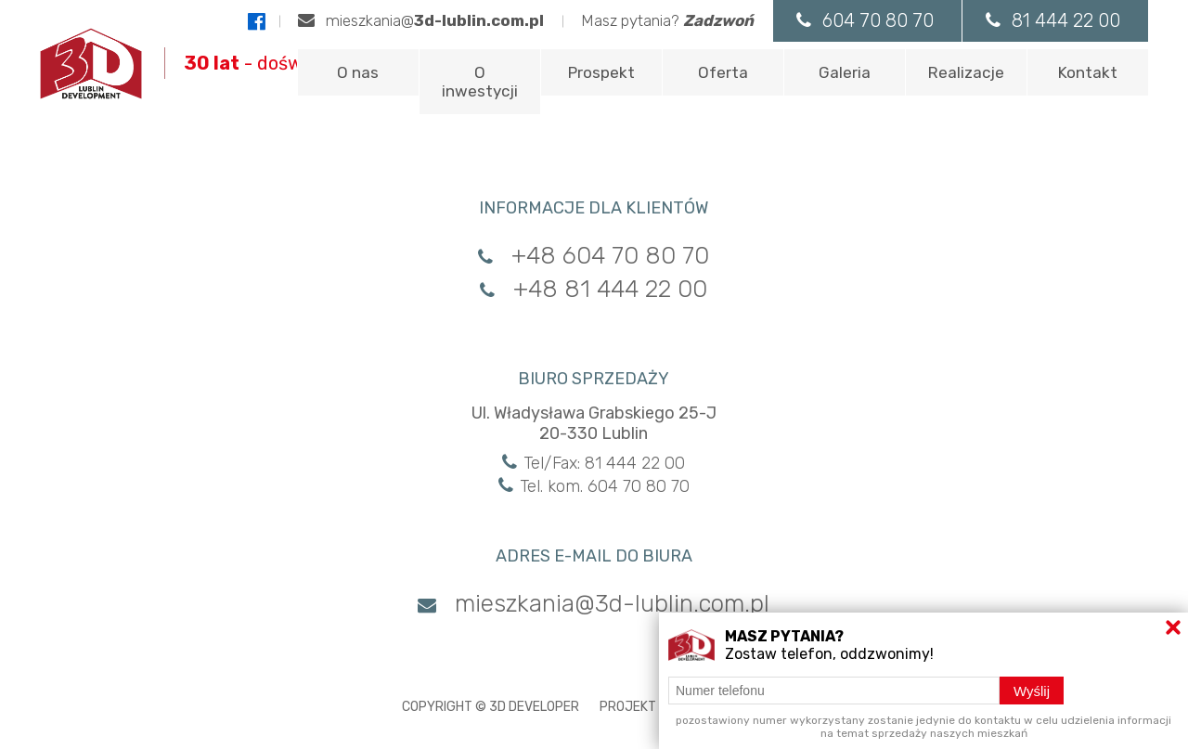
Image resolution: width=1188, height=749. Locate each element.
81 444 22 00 (1053, 20)
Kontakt (1087, 72)
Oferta (723, 72)
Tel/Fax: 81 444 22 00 (593, 463)
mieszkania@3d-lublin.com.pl (593, 603)
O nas (358, 72)
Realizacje (966, 72)
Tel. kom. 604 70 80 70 (594, 486)
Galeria (845, 72)
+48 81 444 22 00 (593, 289)
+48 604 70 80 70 (593, 255)
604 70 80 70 (865, 20)
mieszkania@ (421, 20)
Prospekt (601, 72)
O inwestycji (480, 81)
